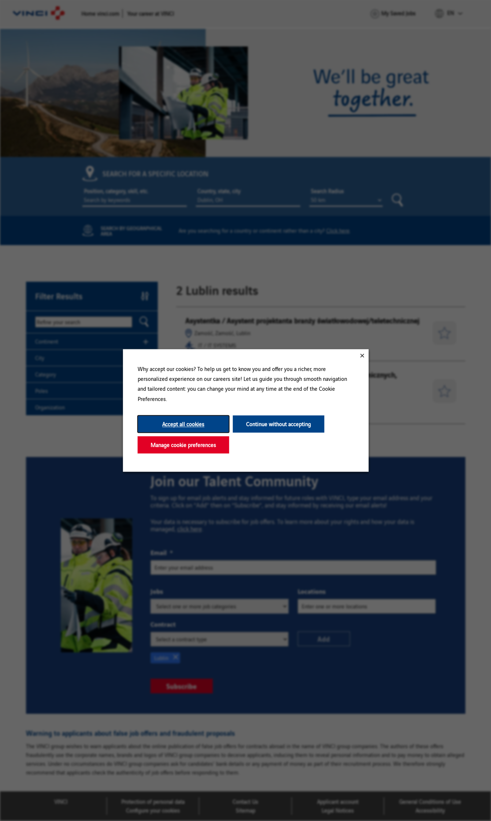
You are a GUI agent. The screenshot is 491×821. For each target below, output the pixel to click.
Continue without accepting (278, 424)
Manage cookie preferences (183, 445)
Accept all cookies (183, 424)
